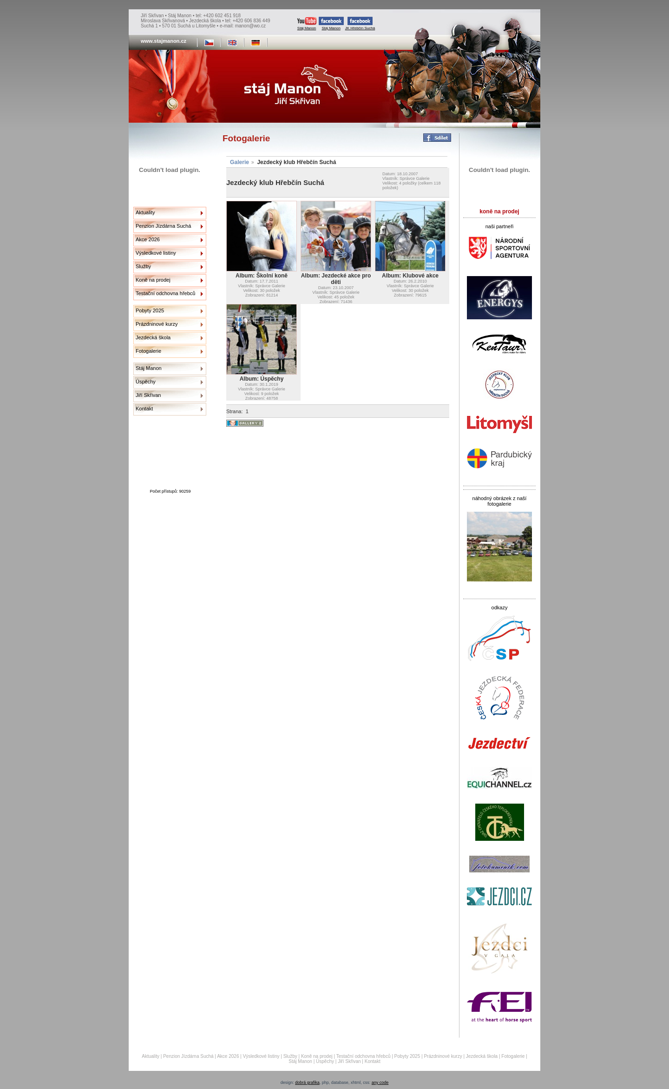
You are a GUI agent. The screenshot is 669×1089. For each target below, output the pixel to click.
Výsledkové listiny (156, 253)
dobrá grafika (307, 1082)
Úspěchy (146, 381)
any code (380, 1082)
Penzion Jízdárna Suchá (163, 226)
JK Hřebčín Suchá (360, 23)
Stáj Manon (306, 23)
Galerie (239, 162)
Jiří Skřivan (148, 395)
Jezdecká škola (153, 337)
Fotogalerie (148, 351)
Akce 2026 (148, 239)
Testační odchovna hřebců (165, 293)
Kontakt (144, 408)
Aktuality (145, 212)
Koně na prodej (153, 280)
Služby (143, 266)
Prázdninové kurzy (157, 324)
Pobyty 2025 (150, 310)
